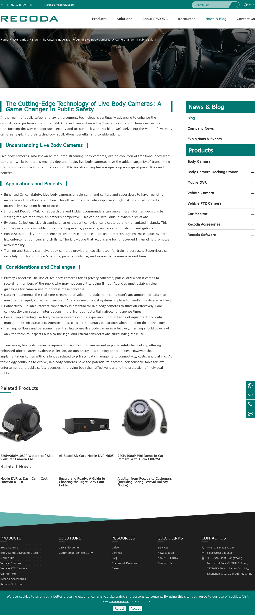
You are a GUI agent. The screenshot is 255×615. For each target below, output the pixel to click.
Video (115, 547)
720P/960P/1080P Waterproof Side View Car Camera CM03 (26, 457)
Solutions (124, 19)
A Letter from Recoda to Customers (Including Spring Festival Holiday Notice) (144, 482)
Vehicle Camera (200, 193)
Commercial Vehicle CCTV (76, 552)
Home (4, 39)
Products (99, 19)
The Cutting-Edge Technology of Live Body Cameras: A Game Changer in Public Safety (98, 39)
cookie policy (119, 601)
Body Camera (198, 161)
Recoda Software (201, 235)
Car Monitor (197, 214)
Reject (119, 608)
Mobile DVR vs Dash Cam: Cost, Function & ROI (24, 480)
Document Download (125, 563)
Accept (136, 608)
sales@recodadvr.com (58, 4)
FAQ (114, 557)
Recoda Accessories (203, 224)
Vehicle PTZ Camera (204, 203)
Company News (200, 128)
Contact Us (246, 19)
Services (117, 552)
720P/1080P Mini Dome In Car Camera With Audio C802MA (140, 457)
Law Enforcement (70, 547)
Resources (186, 19)
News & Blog (215, 19)
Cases (115, 568)
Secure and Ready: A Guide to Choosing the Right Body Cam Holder (82, 482)
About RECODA (155, 19)
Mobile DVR (197, 182)
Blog (35, 39)
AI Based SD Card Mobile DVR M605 (86, 455)
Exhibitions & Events (204, 139)
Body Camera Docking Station (212, 172)
